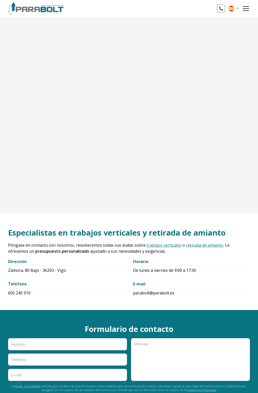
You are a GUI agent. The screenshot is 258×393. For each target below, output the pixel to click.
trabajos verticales (164, 245)
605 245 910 (19, 293)
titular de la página (27, 386)
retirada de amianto (204, 245)
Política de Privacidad (201, 390)
